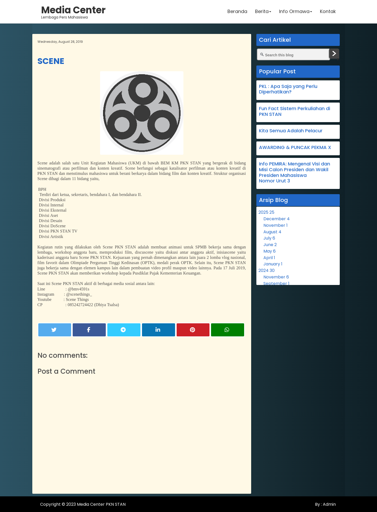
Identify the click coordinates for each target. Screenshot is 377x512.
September (276, 284)
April (269, 258)
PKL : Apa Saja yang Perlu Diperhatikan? (288, 89)
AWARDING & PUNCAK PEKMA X (295, 147)
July (269, 238)
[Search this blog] (293, 54)
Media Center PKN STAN (101, 505)
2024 (266, 270)
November (275, 225)
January (272, 264)
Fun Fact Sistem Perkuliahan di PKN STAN (294, 111)
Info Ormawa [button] (295, 11)
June (270, 245)
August (272, 232)
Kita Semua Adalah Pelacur (291, 130)
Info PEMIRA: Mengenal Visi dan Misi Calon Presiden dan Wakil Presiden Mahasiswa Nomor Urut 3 (294, 172)
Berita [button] (263, 11)
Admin (329, 505)
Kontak (328, 11)
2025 (266, 212)
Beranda (237, 11)
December (276, 219)
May (269, 251)
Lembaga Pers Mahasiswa (73, 11)
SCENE (51, 61)
